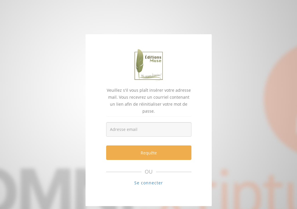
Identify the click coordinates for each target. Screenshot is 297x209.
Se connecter (148, 182)
